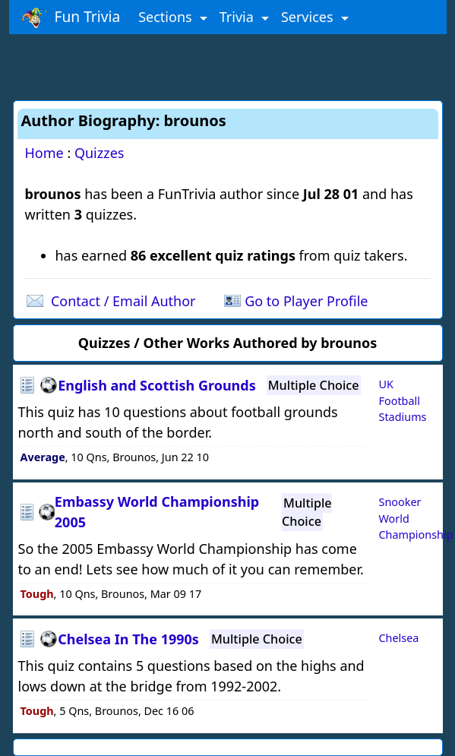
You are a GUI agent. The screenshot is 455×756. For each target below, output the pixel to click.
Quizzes (99, 153)
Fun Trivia (71, 17)
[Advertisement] (228, 64)
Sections (166, 17)
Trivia (239, 17)
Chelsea (399, 638)
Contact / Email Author (123, 301)
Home (44, 153)
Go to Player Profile (306, 301)
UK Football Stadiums (403, 400)
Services (309, 17)
